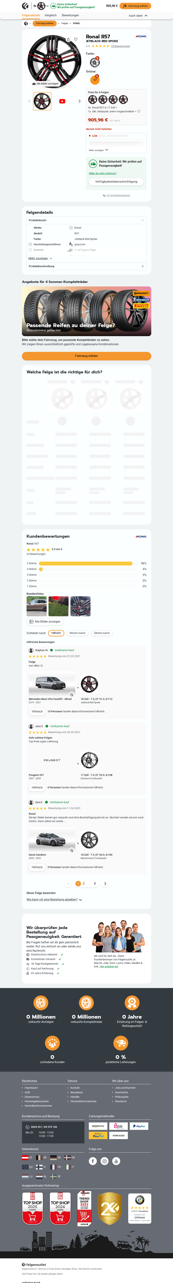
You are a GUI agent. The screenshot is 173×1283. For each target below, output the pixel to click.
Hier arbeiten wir (109, 966)
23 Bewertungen (120, 46)
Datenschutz (32, 1097)
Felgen (65, 23)
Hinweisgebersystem (37, 1101)
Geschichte (121, 1092)
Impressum (31, 1087)
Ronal (76, 23)
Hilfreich (37, 720)
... (89, 892)
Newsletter (76, 1092)
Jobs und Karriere (125, 1087)
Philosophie (121, 1097)
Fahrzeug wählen (44, 23)
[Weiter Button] (105, 892)
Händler (75, 1097)
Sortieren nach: (36, 642)
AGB (27, 1092)
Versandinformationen (83, 1101)
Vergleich (51, 15)
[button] (87, 229)
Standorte (121, 1101)
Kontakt (75, 1087)
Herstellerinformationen (38, 1105)
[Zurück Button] (68, 892)
